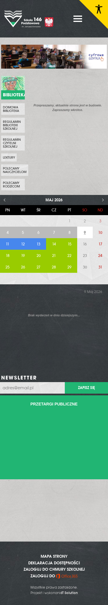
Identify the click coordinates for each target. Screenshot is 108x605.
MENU (78, 19)
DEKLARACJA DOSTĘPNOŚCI (54, 562)
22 (69, 255)
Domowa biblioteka (11, 109)
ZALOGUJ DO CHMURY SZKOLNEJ (54, 569)
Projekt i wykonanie (54, 593)
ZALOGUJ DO (54, 575)
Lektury (9, 157)
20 (39, 255)
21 (54, 255)
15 (69, 244)
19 (23, 255)
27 (38, 267)
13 (38, 244)
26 (23, 267)
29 (69, 267)
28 (54, 267)
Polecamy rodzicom (11, 184)
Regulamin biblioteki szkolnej (12, 125)
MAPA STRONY (54, 556)
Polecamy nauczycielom (14, 170)
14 (54, 244)
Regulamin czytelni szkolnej (12, 143)
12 (23, 244)
